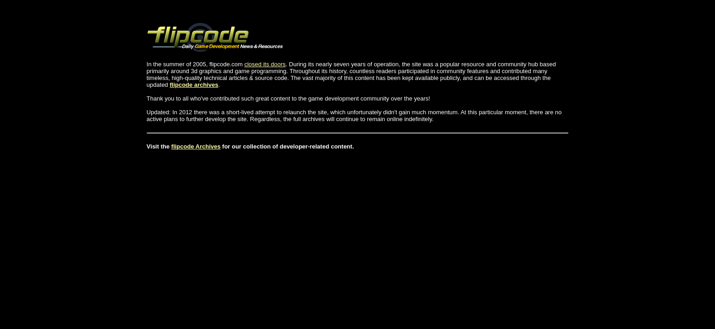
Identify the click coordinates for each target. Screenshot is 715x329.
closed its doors (264, 64)
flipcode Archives (196, 146)
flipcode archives (194, 84)
